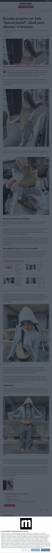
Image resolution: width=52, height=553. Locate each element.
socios (11, 533)
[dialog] (26, 535)
